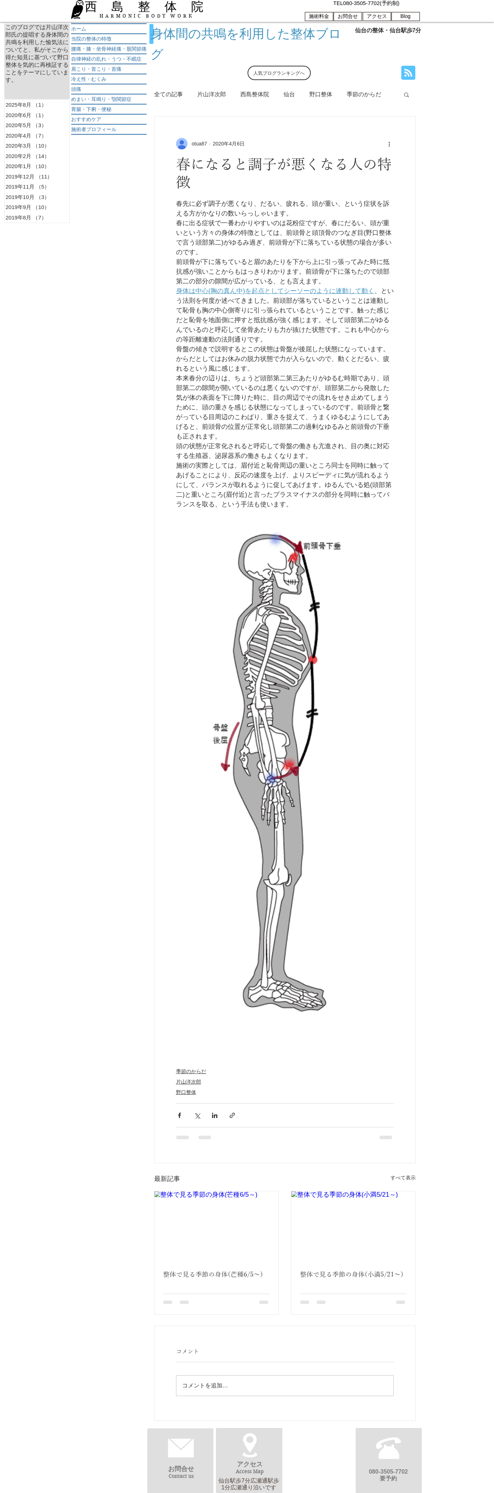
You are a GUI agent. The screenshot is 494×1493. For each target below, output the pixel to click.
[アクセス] (377, 16)
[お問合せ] (347, 16)
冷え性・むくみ (88, 79)
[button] (406, 94)
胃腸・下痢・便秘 (91, 109)
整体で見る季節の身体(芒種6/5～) (213, 1274)
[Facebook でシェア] (179, 1115)
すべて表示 (403, 1178)
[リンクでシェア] (232, 1115)
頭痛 (76, 89)
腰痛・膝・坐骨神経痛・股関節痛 (109, 49)
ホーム (78, 29)
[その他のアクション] (389, 143)
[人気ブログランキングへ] (279, 73)
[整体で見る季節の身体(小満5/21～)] (353, 1226)
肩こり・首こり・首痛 (96, 69)
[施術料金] (319, 16)
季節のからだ (364, 94)
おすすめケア (86, 119)
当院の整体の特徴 (91, 39)
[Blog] (405, 16)
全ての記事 (168, 94)
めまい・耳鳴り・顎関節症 (101, 99)
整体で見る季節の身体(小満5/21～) (351, 1274)
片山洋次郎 (211, 94)
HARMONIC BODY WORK (147, 16)
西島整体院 (254, 94)
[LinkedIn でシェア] (214, 1115)
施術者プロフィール (93, 129)
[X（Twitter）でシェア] (197, 1115)
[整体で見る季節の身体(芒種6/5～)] (216, 1226)
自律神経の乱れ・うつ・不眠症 (106, 59)
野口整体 (320, 94)
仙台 (289, 94)
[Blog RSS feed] (408, 73)
